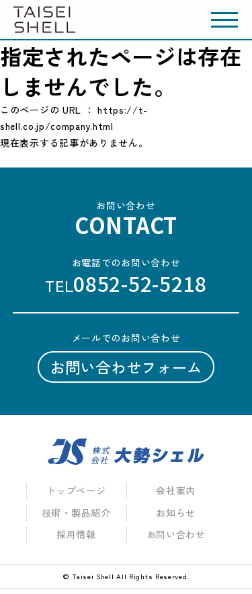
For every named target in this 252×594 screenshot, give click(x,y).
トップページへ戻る (44, 158)
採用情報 (76, 534)
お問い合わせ (176, 534)
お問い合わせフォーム (126, 366)
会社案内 (176, 490)
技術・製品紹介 (76, 512)
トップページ (76, 490)
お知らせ (176, 512)
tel (126, 283)
